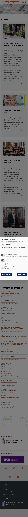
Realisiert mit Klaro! (22, 277)
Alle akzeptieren (21, 274)
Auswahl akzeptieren (6, 274)
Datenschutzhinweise (18, 251)
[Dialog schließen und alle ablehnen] (27, 238)
